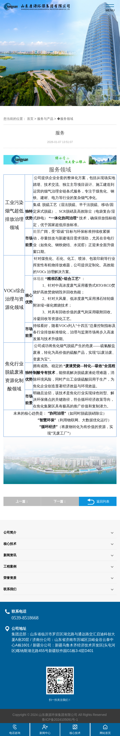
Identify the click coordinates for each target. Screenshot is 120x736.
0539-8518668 (25, 617)
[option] (60, 53)
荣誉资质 (9, 578)
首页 (30, 119)
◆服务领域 (65, 119)
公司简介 (9, 532)
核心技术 (9, 544)
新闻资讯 (9, 555)
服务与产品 (45, 119)
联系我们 (9, 589)
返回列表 (97, 501)
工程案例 (9, 566)
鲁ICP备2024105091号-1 (60, 719)
